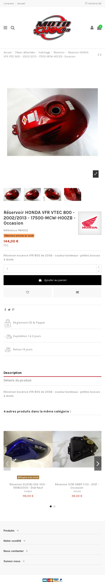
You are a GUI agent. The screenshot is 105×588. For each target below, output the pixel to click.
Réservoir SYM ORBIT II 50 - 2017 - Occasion (77, 486)
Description (13, 373)
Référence (10, 230)
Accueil (21, 3)
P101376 (77, 491)
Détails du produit (17, 380)
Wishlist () (93, 3)
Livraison (9, 3)
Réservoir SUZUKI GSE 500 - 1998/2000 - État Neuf (28, 486)
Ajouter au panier (52, 280)
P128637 (28, 491)
